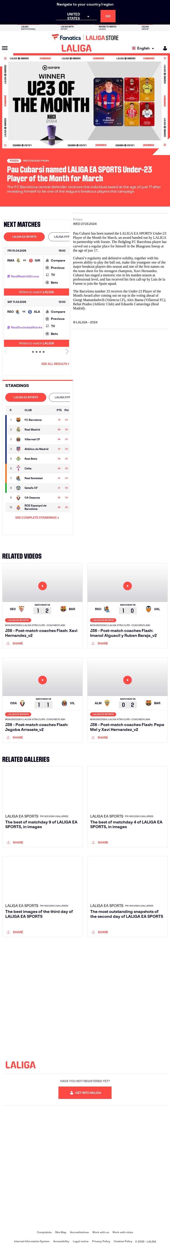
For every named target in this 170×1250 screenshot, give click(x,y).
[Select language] (144, 48)
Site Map (60, 1232)
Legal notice (81, 1241)
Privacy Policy (101, 1241)
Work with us (100, 1232)
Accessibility (61, 1241)
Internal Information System (32, 1241)
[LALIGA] (77, 48)
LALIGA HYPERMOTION (68, 236)
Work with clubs (122, 1232)
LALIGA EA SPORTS (24, 236)
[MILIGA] (163, 48)
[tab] (24, 236)
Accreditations (79, 1232)
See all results (55, 364)
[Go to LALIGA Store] (85, 37)
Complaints (44, 1232)
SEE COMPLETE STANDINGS (37, 517)
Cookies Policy (123, 1241)
